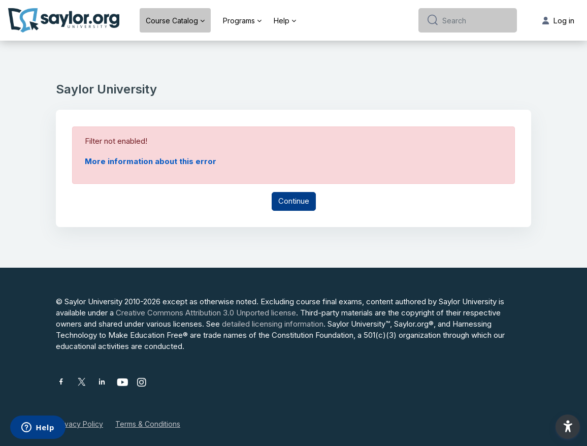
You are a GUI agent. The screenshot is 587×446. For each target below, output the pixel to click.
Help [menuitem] (281, 20)
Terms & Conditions (147, 424)
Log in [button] (558, 20)
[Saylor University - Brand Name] (63, 20)
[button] (568, 427)
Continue (293, 201)
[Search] (475, 20)
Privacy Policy (79, 424)
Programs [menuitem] (239, 20)
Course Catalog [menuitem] (172, 20)
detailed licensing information (272, 324)
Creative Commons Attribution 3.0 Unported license (206, 312)
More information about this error (150, 161)
